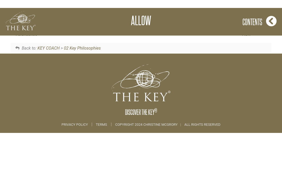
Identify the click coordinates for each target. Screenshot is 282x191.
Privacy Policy (75, 125)
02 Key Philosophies (82, 48)
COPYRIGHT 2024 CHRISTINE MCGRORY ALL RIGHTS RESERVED (168, 125)
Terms (101, 125)
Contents (260, 21)
